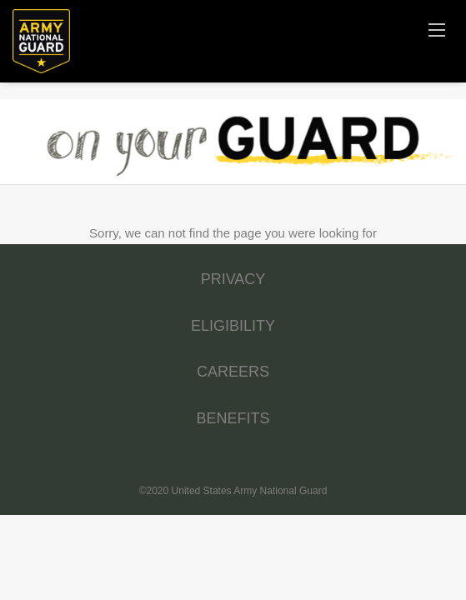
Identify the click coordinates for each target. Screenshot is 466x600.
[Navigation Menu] (436, 29)
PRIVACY (233, 279)
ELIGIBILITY (233, 326)
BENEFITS (232, 418)
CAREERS (233, 371)
